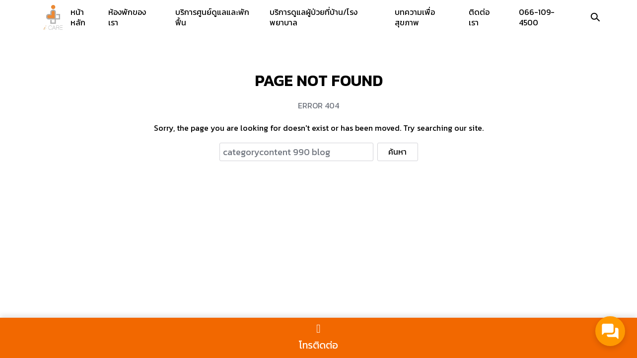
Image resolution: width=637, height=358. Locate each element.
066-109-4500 (537, 17)
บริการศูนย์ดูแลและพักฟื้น (212, 17)
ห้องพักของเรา (127, 17)
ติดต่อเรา (479, 17)
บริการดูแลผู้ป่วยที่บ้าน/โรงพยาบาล (313, 17)
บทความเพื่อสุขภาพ (415, 17)
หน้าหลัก (78, 17)
